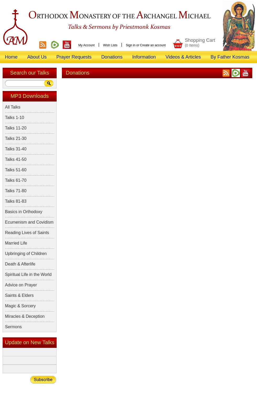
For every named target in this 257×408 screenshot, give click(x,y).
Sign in (131, 45)
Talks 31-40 (15, 149)
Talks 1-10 (14, 117)
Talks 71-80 (15, 191)
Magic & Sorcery (20, 306)
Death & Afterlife (20, 264)
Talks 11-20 (15, 128)
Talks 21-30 (15, 138)
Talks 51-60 (15, 170)
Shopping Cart (200, 42)
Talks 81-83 (15, 201)
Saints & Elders (19, 295)
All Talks (12, 107)
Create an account (153, 45)
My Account (86, 45)
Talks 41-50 (15, 159)
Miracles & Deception (25, 316)
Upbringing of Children (26, 253)
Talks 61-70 (15, 180)
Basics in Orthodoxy (23, 211)
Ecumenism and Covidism (29, 222)
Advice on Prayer (21, 285)
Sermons (13, 327)
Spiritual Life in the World (28, 274)
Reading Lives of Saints (27, 232)
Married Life (16, 243)
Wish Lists (110, 45)
